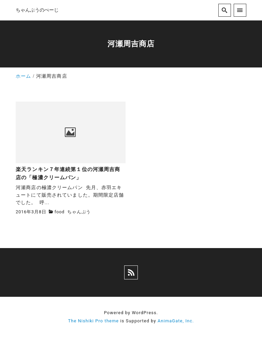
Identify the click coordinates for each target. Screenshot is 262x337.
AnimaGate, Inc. (176, 320)
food (59, 211)
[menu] (240, 10)
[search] (224, 10)
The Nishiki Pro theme (93, 320)
